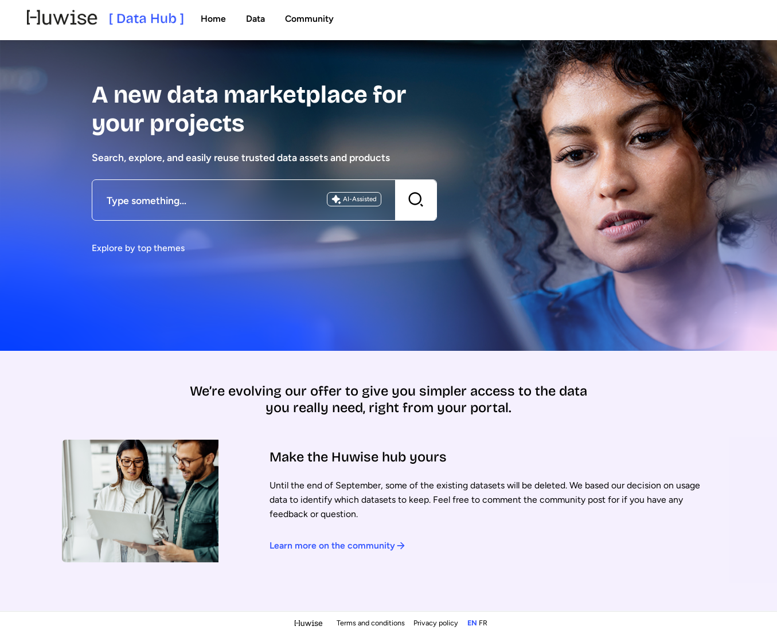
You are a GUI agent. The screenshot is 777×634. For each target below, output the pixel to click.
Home (213, 18)
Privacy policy (436, 623)
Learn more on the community (337, 545)
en (472, 623)
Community (309, 18)
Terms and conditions (372, 623)
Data (255, 18)
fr (483, 623)
